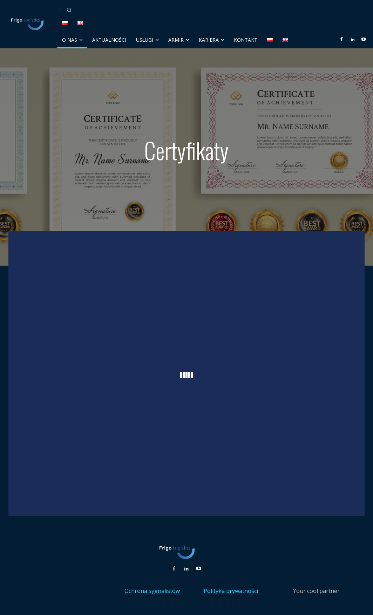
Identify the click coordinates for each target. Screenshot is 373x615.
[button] (69, 10)
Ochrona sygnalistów (152, 591)
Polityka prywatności (231, 591)
